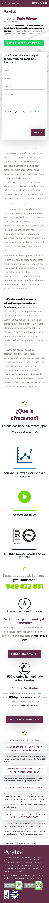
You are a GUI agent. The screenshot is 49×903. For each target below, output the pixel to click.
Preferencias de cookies (33, 878)
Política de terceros (17, 878)
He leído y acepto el (24, 112)
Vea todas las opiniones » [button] (24, 719)
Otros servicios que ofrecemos (27, 843)
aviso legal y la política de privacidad (31, 112)
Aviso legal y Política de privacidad (23, 875)
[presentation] (18, 119)
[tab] (24, 748)
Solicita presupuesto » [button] (24, 654)
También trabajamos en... (10, 843)
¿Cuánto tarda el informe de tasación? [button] (24, 787)
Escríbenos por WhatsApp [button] (23, 43)
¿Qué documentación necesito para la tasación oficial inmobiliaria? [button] (24, 770)
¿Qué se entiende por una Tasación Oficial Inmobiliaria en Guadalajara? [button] (24, 748)
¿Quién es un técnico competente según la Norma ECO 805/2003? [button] (24, 816)
